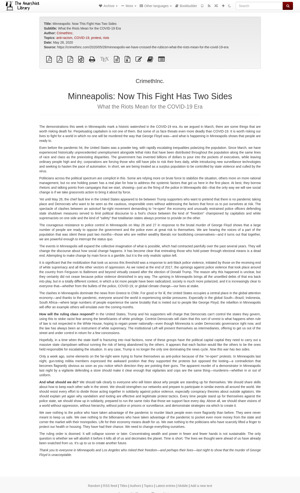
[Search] (259, 6)
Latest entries (166, 486)
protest (96, 38)
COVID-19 (81, 38)
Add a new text (201, 486)
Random (94, 486)
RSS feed (110, 486)
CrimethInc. (65, 33)
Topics (148, 486)
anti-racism (64, 38)
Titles (124, 486)
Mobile (183, 486)
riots (106, 38)
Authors (135, 486)
